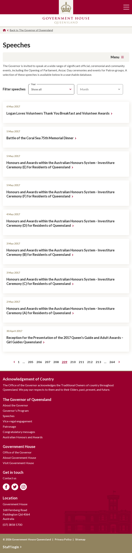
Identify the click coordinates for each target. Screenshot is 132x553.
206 (39, 362)
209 (65, 362)
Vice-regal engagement (17, 421)
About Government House (19, 457)
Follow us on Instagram (23, 487)
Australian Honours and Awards (23, 437)
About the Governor (15, 405)
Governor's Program (16, 410)
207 (48, 362)
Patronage (9, 426)
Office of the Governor (17, 452)
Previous (14, 362)
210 (73, 362)
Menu (117, 57)
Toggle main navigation (126, 7)
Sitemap (80, 539)
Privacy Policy (63, 539)
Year (33, 84)
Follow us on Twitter (15, 487)
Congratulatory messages (19, 432)
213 (99, 362)
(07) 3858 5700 (12, 524)
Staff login (12, 547)
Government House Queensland (66, 20)
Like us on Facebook (6, 487)
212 (90, 362)
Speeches (9, 416)
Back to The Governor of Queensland (31, 30)
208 (56, 362)
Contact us (9, 478)
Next (119, 362)
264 (112, 362)
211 (82, 362)
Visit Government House (18, 463)
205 (31, 362)
